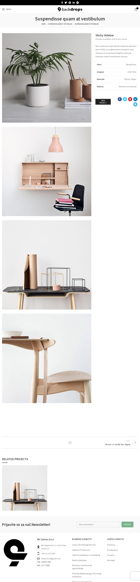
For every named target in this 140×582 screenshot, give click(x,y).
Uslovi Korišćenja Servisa (84, 546)
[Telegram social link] (78, 3)
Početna (111, 546)
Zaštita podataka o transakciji (86, 556)
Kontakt (111, 561)
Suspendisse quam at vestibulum (60, 24)
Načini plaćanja (79, 561)
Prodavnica (112, 551)
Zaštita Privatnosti (81, 551)
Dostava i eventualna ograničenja (82, 568)
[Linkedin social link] (74, 3)
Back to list (70, 443)
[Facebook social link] (62, 3)
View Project (103, 101)
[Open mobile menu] (7, 9)
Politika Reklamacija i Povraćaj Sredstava (86, 577)
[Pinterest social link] (70, 3)
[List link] (52, 555)
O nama (110, 556)
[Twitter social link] (66, 3)
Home (44, 24)
